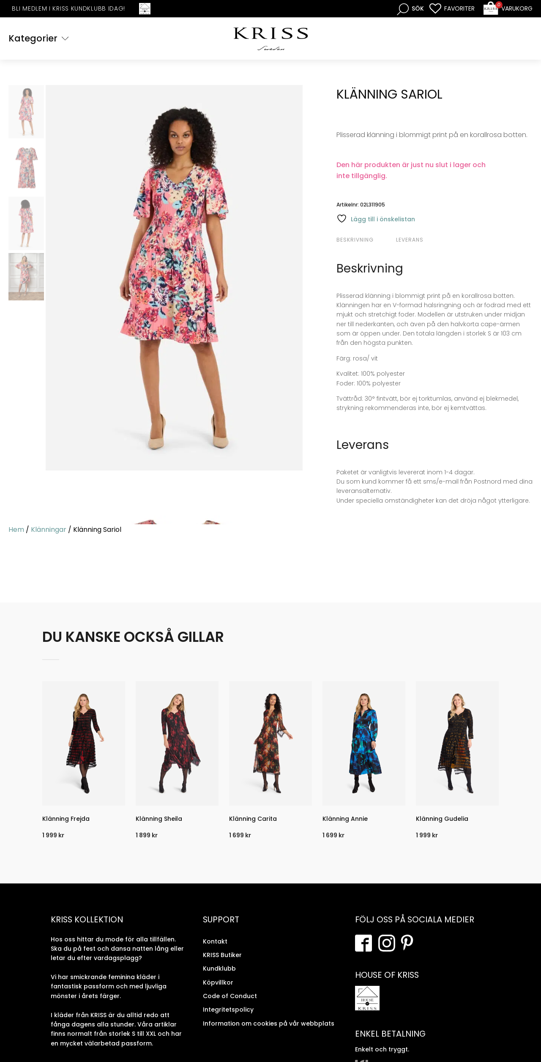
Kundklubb (219, 968)
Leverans (410, 239)
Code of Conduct (230, 996)
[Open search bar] (410, 8)
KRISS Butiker (222, 955)
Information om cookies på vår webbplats (268, 1023)
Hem (16, 529)
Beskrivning (355, 239)
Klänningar (48, 529)
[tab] (365, 240)
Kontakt (215, 941)
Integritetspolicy (228, 1009)
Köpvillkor (218, 982)
